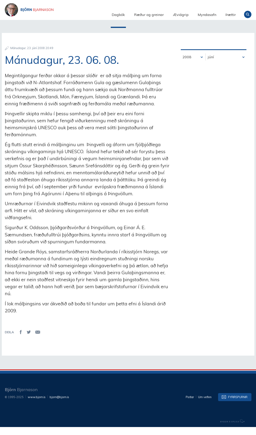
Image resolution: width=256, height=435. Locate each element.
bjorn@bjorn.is (59, 405)
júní (211, 65)
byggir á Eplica (232, 429)
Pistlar (190, 405)
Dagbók (118, 14)
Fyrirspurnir (237, 405)
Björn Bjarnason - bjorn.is (45, 14)
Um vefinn (205, 405)
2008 (187, 65)
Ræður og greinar (149, 14)
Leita (247, 14)
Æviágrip (181, 14)
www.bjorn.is (36, 405)
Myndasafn (207, 14)
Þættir (230, 14)
